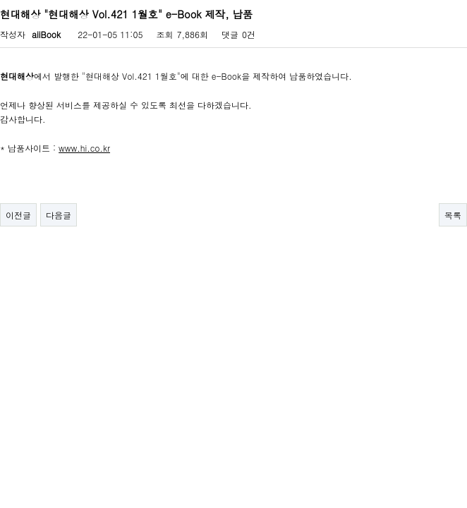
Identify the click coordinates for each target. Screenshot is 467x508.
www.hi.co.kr (84, 148)
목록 (452, 215)
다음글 (58, 215)
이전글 (18, 215)
